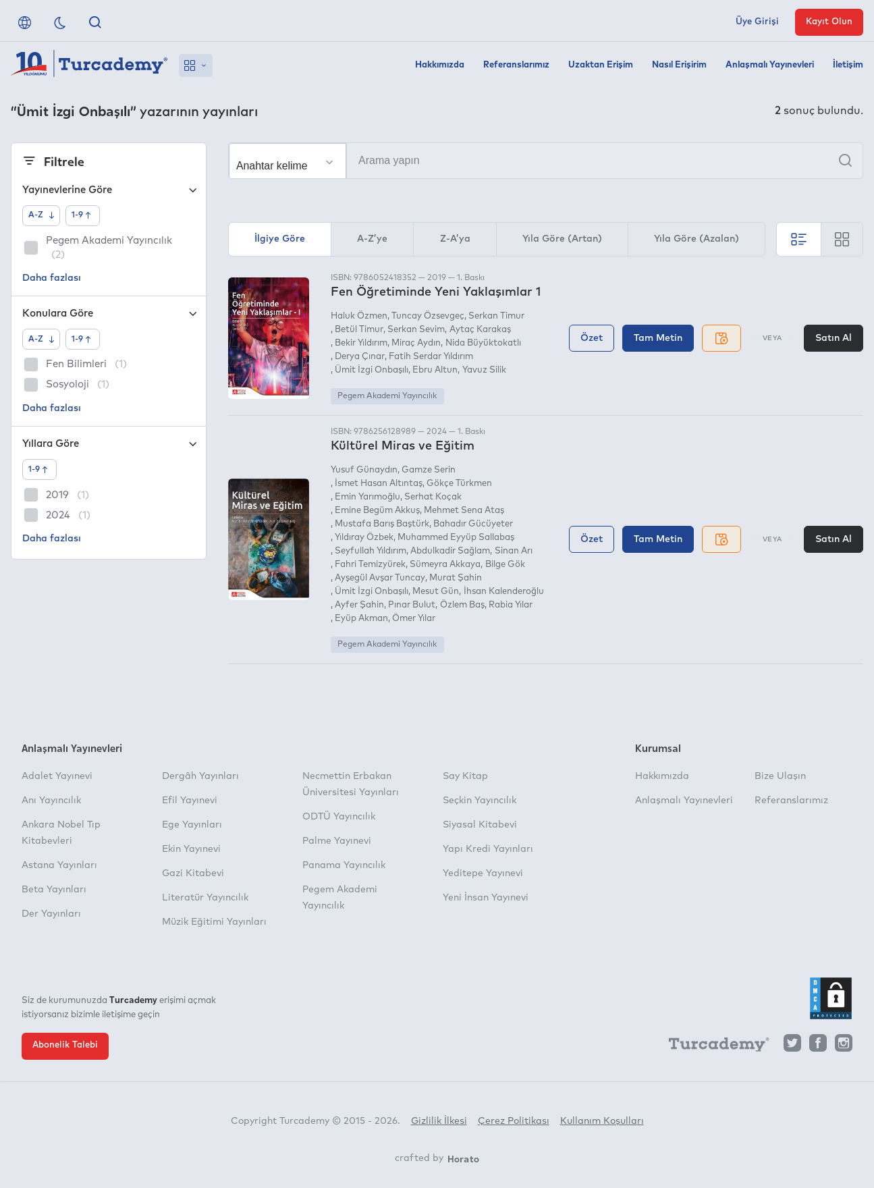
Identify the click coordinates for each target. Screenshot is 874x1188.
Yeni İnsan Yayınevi (485, 897)
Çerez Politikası (513, 1121)
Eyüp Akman (361, 618)
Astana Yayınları (59, 865)
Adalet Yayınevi (57, 776)
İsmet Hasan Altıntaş (378, 483)
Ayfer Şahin (359, 605)
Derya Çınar (360, 356)
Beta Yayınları (54, 889)
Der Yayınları (51, 914)
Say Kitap (465, 776)
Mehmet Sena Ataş (464, 510)
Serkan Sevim (416, 329)
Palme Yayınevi (336, 841)
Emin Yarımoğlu (367, 497)
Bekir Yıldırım (361, 343)
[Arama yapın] (545, 160)
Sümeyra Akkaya (445, 564)
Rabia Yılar (510, 605)
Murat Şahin (455, 578)
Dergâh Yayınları (200, 776)
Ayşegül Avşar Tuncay (380, 578)
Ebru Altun (435, 370)
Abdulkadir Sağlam (450, 551)
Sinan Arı (513, 551)
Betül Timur (359, 329)
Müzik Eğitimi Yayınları (214, 922)
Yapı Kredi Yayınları (488, 849)
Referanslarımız (516, 65)
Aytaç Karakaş (480, 329)
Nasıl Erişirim (679, 65)
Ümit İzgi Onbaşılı (371, 370)
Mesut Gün (435, 591)
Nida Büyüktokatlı (483, 343)
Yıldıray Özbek (364, 537)
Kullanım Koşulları (602, 1121)
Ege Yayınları (192, 825)
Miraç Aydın (416, 343)
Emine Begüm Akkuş (377, 510)
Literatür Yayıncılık (205, 897)
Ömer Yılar (413, 618)
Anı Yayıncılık (51, 800)
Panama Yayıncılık (343, 865)
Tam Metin (658, 338)
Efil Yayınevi (189, 800)
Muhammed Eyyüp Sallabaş (456, 537)
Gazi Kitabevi (193, 873)
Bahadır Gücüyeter (473, 524)
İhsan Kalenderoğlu (504, 591)
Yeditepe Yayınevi (483, 873)
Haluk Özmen (359, 316)
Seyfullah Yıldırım (370, 551)
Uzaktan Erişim (600, 65)
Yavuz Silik (484, 370)
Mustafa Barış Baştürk (382, 524)
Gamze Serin (429, 470)
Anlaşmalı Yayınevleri (770, 65)
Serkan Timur (496, 316)
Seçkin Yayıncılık (479, 800)
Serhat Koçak (433, 497)
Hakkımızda (439, 65)
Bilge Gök (505, 564)
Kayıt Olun (829, 22)
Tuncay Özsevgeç (427, 316)
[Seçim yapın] (287, 161)
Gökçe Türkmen (459, 483)
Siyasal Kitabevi (480, 825)
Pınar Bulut (411, 605)
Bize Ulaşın (780, 776)
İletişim (848, 65)
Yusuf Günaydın (364, 470)
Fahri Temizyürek (370, 564)
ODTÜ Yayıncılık (338, 816)
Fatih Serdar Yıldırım (431, 356)
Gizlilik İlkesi (439, 1121)
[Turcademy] (712, 1046)
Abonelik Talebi (65, 1045)
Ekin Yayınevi (191, 849)
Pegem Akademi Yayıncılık (387, 396)
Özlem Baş (462, 605)
